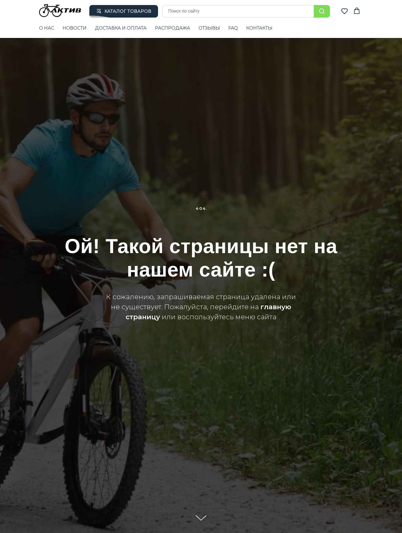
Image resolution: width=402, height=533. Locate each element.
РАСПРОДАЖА (172, 28)
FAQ (233, 28)
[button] (344, 11)
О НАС (46, 28)
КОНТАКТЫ (259, 28)
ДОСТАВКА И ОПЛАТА (121, 28)
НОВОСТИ (75, 28)
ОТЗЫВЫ (209, 28)
